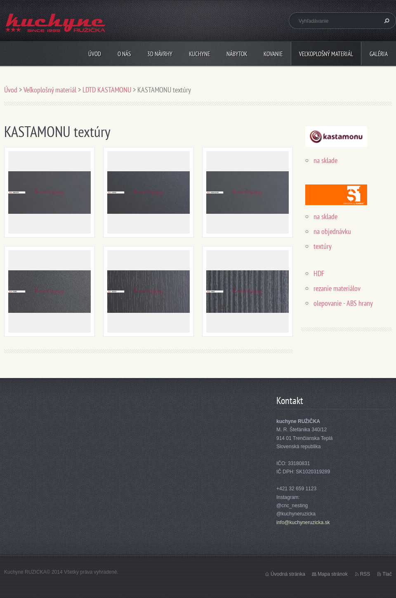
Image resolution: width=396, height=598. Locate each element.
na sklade (325, 160)
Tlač (387, 574)
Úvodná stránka (288, 574)
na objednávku (332, 231)
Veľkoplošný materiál (326, 54)
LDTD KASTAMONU (106, 90)
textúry (323, 246)
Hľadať (386, 20)
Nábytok (236, 54)
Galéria (379, 54)
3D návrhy (159, 54)
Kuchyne (199, 54)
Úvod (94, 54)
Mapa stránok (333, 574)
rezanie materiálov (337, 288)
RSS (365, 574)
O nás (124, 54)
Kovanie (273, 54)
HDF (320, 273)
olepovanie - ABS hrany (343, 303)
